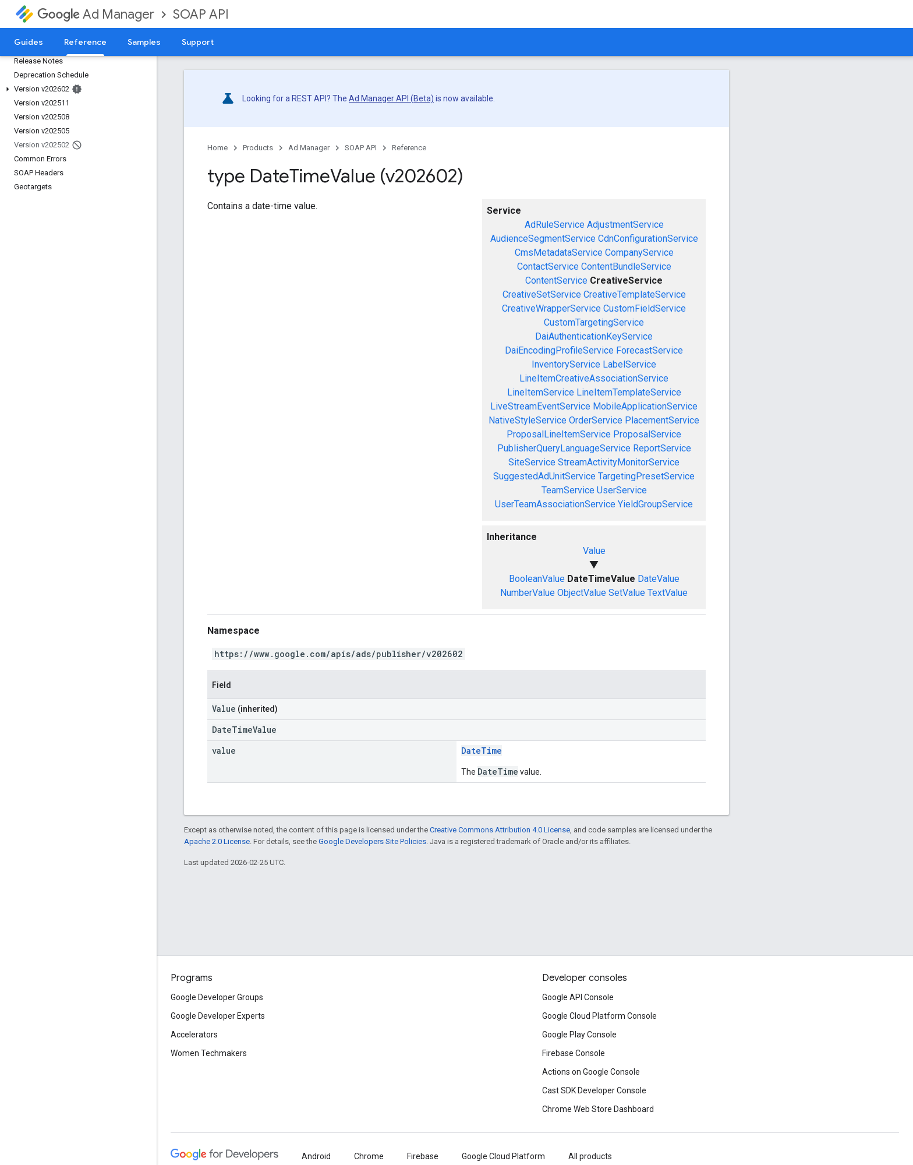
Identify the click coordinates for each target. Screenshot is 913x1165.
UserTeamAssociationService (555, 504)
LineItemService (540, 392)
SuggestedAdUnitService (544, 476)
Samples (144, 42)
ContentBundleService (626, 266)
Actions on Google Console (591, 1071)
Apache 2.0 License (217, 841)
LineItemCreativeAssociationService (593, 378)
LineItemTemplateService (628, 392)
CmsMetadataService (559, 252)
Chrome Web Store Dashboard (598, 1109)
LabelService (629, 364)
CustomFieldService (644, 308)
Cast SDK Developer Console (594, 1090)
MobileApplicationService (645, 406)
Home (217, 147)
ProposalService (647, 434)
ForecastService (649, 350)
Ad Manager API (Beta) (391, 98)
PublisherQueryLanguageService (564, 448)
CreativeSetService (541, 294)
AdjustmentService (625, 224)
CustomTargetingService (594, 322)
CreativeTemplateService (634, 294)
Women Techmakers (209, 1053)
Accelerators (194, 1034)
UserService (622, 490)
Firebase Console (573, 1053)
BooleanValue (537, 578)
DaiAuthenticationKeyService (594, 336)
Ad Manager (95, 14)
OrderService (595, 420)
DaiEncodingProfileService (559, 350)
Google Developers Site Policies (372, 841)
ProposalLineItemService (559, 434)
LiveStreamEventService (540, 406)
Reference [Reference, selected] (85, 42)
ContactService (548, 266)
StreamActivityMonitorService (619, 462)
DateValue (659, 578)
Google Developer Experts (218, 1016)
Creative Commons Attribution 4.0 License (500, 829)
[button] (76, 89)
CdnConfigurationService (648, 238)
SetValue (626, 592)
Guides (28, 42)
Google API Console (578, 997)
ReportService (662, 448)
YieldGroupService (655, 504)
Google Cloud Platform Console (599, 1016)
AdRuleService (555, 224)
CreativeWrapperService (551, 308)
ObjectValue (581, 592)
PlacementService (662, 420)
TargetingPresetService (646, 476)
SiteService (531, 462)
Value (594, 550)
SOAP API (201, 14)
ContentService (556, 280)
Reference (409, 147)
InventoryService (566, 364)
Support (198, 42)
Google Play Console (579, 1034)
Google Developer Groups (217, 997)
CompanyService (639, 252)
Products (258, 147)
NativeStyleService (528, 420)
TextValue (667, 592)
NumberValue (527, 592)
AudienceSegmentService (543, 238)
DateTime (481, 750)
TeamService (568, 490)
